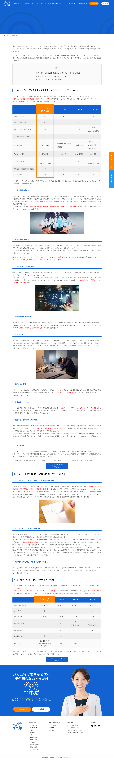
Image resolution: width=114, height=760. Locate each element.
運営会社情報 (33, 747)
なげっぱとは (16, 3)
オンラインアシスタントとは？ (57, 659)
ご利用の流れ (33, 739)
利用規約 (32, 742)
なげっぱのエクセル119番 (53, 3)
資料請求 (105, 3)
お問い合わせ (22, 709)
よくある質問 (70, 3)
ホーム (5, 35)
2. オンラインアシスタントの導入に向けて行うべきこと (52, 76)
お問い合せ (94, 3)
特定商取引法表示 (34, 744)
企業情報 (82, 3)
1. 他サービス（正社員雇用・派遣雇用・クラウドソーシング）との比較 (57, 73)
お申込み (51, 730)
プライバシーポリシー (36, 749)
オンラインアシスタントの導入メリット (57, 466)
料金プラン (33, 730)
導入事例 (28, 3)
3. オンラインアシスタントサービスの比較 (48, 79)
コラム (38, 3)
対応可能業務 (33, 727)
